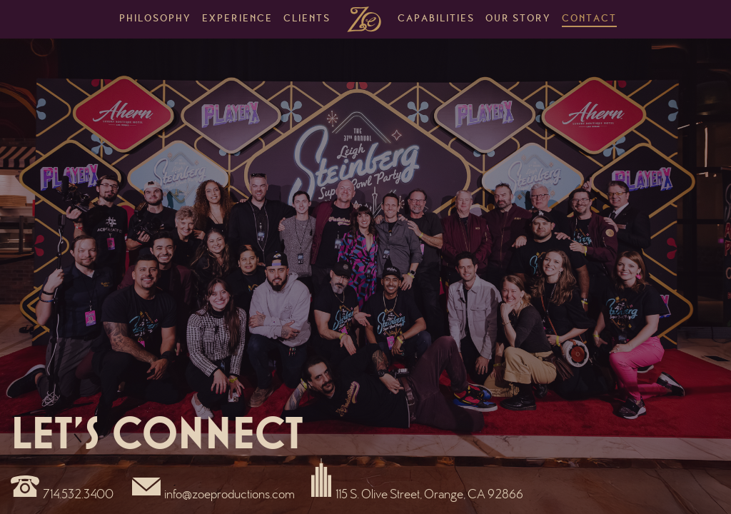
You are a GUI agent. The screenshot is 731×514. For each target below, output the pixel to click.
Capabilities (436, 19)
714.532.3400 (78, 495)
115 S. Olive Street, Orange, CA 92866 (429, 495)
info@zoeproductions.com (229, 495)
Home (364, 19)
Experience (237, 19)
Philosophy (155, 19)
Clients (307, 19)
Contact (589, 19)
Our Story (518, 19)
